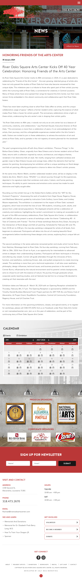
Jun (7, 340)
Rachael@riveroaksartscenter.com (16, 511)
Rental (54, 564)
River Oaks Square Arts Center (21, 12)
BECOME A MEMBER (54, 529)
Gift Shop (63, 564)
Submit (67, 463)
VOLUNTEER (50, 522)
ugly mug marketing (48, 571)
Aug (74, 340)
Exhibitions (33, 564)
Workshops (44, 564)
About (7, 564)
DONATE (49, 536)
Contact (73, 564)
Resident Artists (19, 564)
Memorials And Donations (15, 521)
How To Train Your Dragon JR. (17, 532)
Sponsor (8, 536)
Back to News (73, 46)
